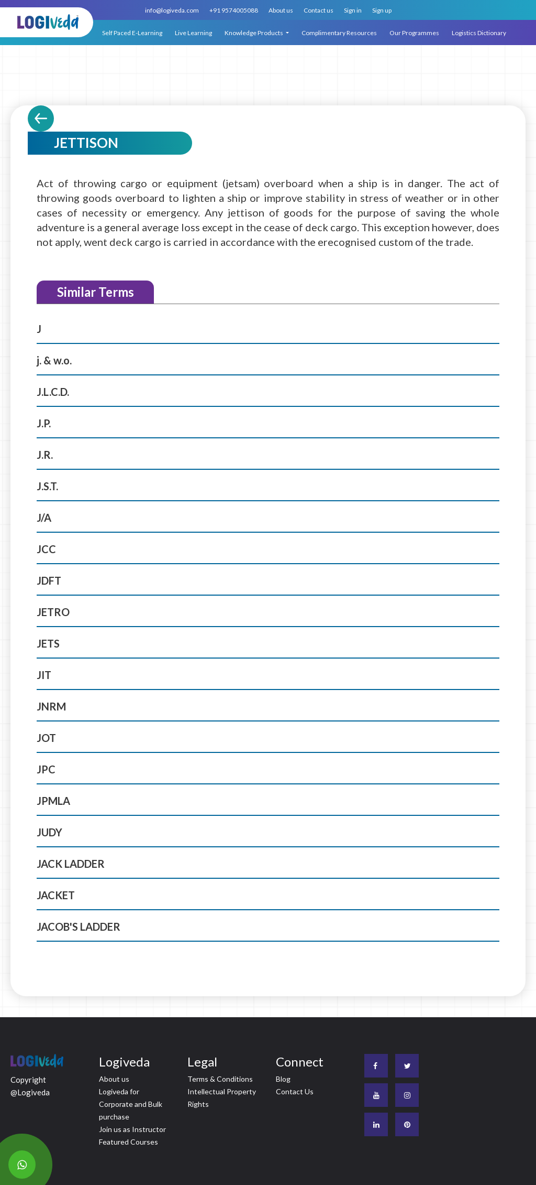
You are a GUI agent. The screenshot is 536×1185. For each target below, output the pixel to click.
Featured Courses (128, 1141)
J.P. (44, 423)
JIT (44, 675)
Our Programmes (414, 33)
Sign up (382, 10)
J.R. (45, 454)
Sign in (353, 10)
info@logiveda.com (172, 10)
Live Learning (193, 33)
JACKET (56, 895)
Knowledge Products (254, 33)
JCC (46, 549)
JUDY (49, 832)
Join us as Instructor (132, 1129)
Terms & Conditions (220, 1078)
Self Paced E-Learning (132, 33)
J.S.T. (47, 486)
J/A (44, 517)
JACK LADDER (71, 863)
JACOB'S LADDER (78, 926)
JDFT (49, 580)
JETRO (53, 612)
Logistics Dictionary (479, 33)
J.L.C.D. (53, 391)
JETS (48, 643)
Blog (283, 1078)
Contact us (318, 10)
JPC (46, 769)
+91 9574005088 (233, 10)
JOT (46, 737)
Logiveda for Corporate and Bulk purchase (130, 1104)
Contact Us (295, 1091)
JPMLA (53, 800)
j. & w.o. (54, 360)
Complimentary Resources (339, 33)
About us (281, 10)
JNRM (51, 706)
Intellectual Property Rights (221, 1097)
